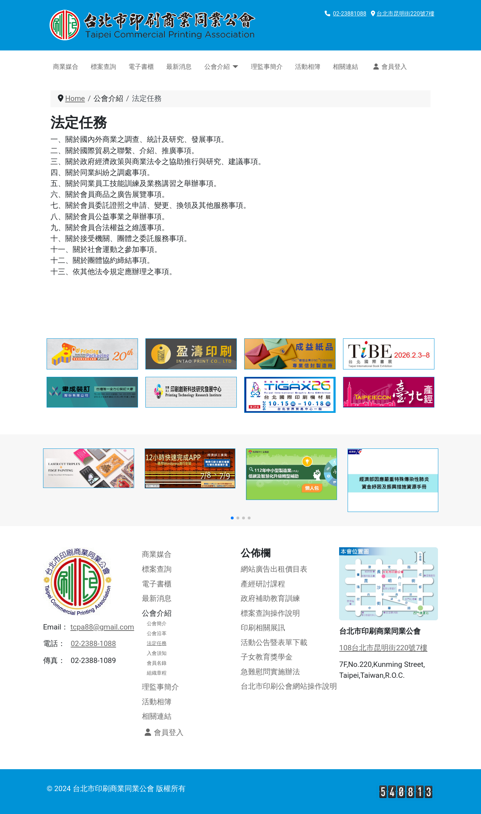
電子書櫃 (141, 66)
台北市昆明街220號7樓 (405, 13)
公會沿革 (157, 633)
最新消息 (179, 66)
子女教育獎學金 (267, 657)
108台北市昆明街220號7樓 (383, 648)
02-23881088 (349, 13)
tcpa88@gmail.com (102, 627)
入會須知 (157, 653)
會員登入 (389, 67)
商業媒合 (65, 66)
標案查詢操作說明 (270, 613)
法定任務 (157, 643)
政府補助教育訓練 (270, 598)
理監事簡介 (267, 66)
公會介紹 (217, 66)
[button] (232, 518)
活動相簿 (307, 66)
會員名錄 (157, 663)
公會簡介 (157, 623)
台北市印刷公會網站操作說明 (289, 686)
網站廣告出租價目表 (274, 569)
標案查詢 (103, 66)
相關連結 (345, 66)
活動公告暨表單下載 (274, 642)
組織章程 (157, 673)
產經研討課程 (263, 584)
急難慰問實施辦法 (270, 672)
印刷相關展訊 (263, 627)
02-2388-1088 (93, 643)
